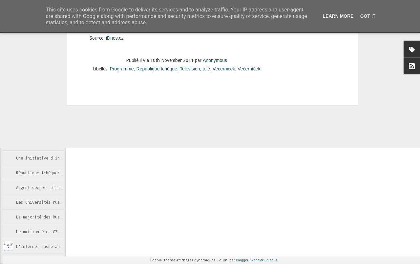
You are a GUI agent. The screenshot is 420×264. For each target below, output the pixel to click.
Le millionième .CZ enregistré (49, 231)
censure (175, 117)
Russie (211, 117)
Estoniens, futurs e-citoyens (48, 128)
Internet (193, 117)
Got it (368, 16)
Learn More (338, 16)
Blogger (242, 260)
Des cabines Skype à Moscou (46, 113)
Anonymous (228, 108)
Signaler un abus (264, 260)
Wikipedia (231, 117)
